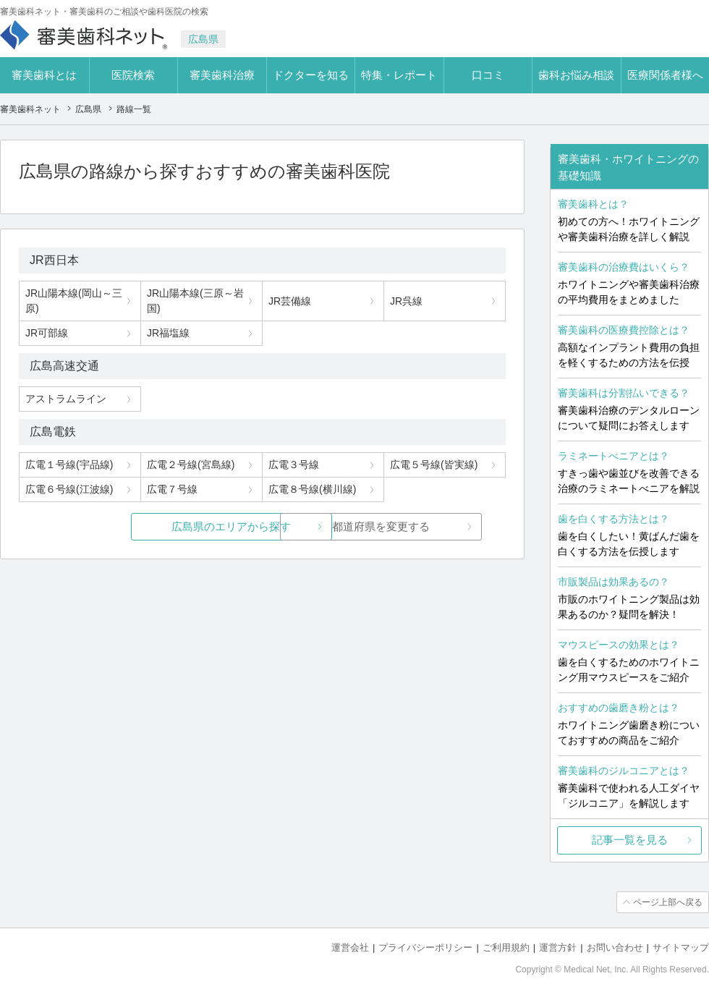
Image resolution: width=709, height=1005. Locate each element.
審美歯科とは (44, 75)
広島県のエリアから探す (153, 526)
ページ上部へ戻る (667, 902)
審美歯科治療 (222, 75)
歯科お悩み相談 (576, 75)
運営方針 (558, 947)
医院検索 (133, 75)
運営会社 (350, 947)
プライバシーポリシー (425, 947)
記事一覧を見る (630, 840)
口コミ (488, 75)
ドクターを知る (311, 75)
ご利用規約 (506, 947)
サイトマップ (681, 947)
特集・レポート (399, 75)
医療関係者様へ (665, 75)
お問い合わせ (615, 947)
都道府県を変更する (371, 526)
